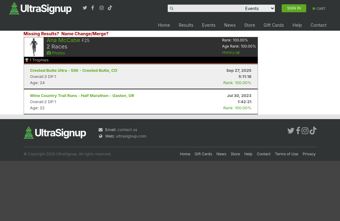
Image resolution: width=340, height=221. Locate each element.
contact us (127, 129)
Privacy (309, 154)
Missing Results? (41, 33)
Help (297, 25)
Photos (56, 52)
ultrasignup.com (131, 136)
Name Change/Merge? (85, 33)
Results (186, 25)
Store (249, 25)
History (231, 52)
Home (164, 25)
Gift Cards (274, 25)
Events (209, 25)
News (230, 25)
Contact (318, 25)
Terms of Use (286, 154)
